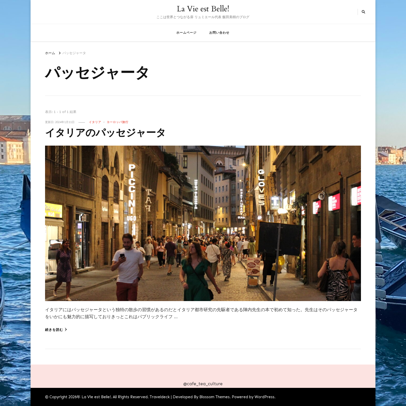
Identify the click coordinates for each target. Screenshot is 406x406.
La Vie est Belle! (203, 9)
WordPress (264, 397)
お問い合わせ (219, 32)
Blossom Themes (214, 397)
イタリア (95, 122)
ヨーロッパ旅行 (117, 122)
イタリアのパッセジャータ (105, 133)
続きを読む (56, 329)
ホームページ (186, 32)
